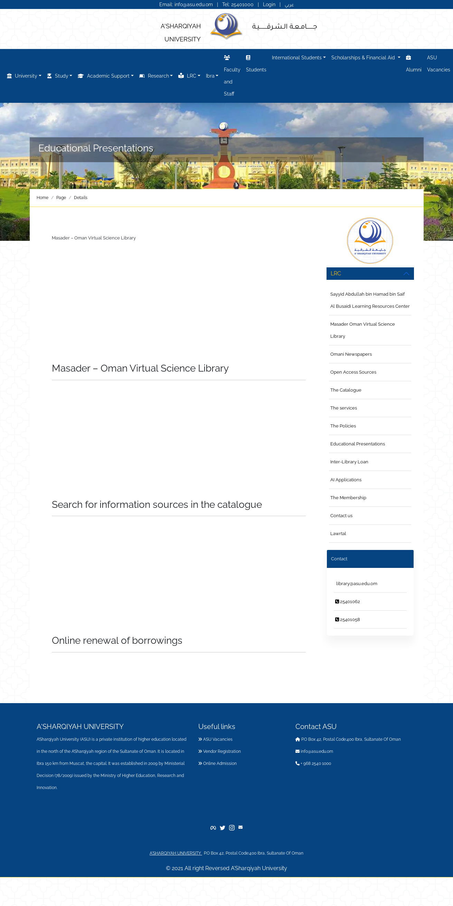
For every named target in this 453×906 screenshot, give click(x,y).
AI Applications (345, 479)
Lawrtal (338, 533)
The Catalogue (345, 390)
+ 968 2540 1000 (313, 763)
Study (57, 76)
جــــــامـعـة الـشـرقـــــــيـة (284, 25)
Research (154, 76)
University (22, 76)
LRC (187, 75)
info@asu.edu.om (314, 751)
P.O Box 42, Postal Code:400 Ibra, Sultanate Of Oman (348, 739)
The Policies (343, 426)
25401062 (347, 601)
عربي (289, 4)
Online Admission (217, 763)
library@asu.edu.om (356, 583)
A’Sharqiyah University (259, 868)
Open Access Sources (353, 372)
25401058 (347, 619)
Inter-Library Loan (349, 461)
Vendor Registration (219, 751)
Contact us (341, 515)
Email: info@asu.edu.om (186, 4)
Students (256, 62)
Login (269, 4)
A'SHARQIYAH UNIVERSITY (176, 853)
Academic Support (104, 76)
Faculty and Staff (232, 75)
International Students (297, 57)
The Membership (348, 497)
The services (343, 408)
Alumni (414, 62)
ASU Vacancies (438, 63)
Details (80, 197)
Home (42, 197)
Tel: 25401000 (238, 4)
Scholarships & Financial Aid (363, 57)
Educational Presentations (357, 443)
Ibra (210, 76)
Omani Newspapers (351, 354)
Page (61, 197)
